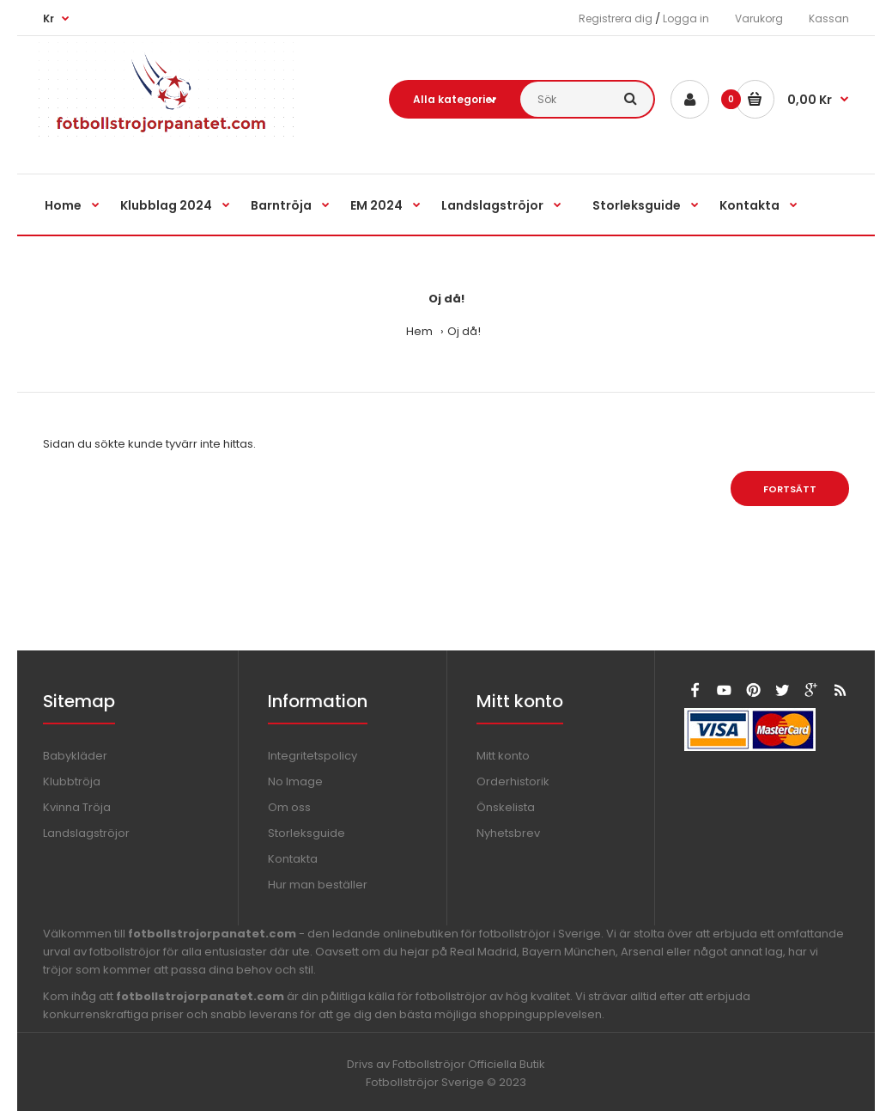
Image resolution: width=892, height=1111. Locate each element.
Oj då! (464, 331)
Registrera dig (615, 18)
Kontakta (293, 859)
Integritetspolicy (312, 756)
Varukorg (759, 18)
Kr (48, 18)
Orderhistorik (512, 781)
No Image (295, 781)
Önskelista (505, 807)
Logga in (686, 18)
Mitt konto (503, 756)
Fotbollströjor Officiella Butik (468, 1064)
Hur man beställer (317, 884)
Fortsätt (789, 489)
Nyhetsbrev (508, 833)
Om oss (289, 807)
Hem (419, 331)
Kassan (829, 18)
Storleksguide (306, 833)
